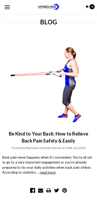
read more (48, 172)
